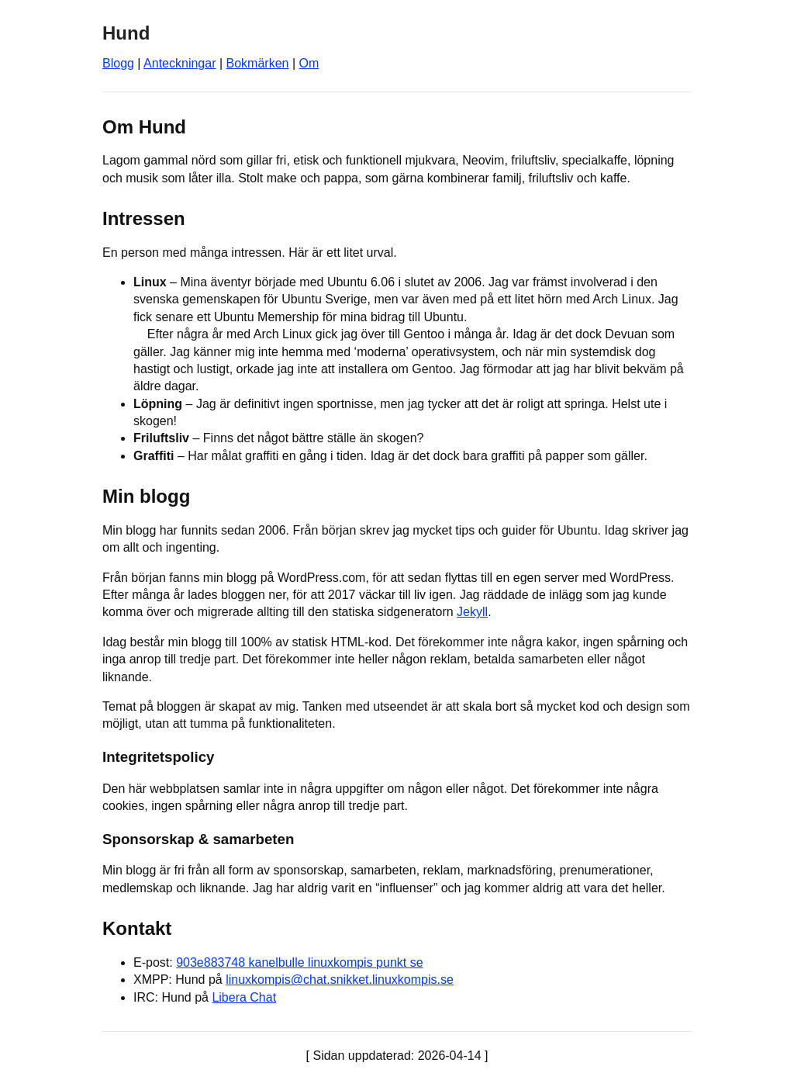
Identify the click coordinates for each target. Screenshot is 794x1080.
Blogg (118, 63)
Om (309, 63)
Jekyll (472, 611)
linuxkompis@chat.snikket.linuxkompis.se (340, 979)
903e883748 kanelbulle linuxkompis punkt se (299, 962)
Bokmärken (257, 63)
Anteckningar (179, 63)
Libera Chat (244, 997)
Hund (126, 32)
